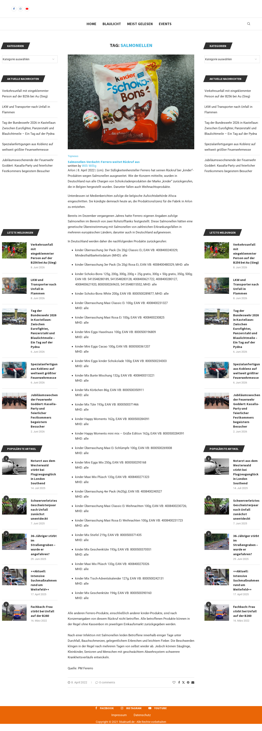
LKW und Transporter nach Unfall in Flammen (246, 346)
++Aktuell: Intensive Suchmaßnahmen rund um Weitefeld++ (246, 642)
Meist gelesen (140, 30)
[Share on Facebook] (179, 689)
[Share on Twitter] (183, 689)
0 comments (105, 689)
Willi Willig (89, 173)
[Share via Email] (192, 689)
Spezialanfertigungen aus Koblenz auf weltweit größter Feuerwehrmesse (246, 431)
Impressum (119, 722)
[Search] (249, 30)
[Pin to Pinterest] (188, 689)
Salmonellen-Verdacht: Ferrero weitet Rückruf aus (104, 169)
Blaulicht (112, 30)
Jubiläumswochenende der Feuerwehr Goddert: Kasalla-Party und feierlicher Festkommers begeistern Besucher (230, 172)
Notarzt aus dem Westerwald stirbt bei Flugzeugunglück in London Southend (246, 533)
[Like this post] (174, 689)
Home (91, 30)
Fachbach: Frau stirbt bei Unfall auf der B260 (245, 673)
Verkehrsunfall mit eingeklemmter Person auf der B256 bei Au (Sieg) (246, 313)
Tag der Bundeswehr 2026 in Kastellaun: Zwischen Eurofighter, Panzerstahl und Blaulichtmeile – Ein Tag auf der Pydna (231, 135)
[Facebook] (14, 12)
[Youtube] (27, 12)
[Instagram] (20, 12)
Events (165, 30)
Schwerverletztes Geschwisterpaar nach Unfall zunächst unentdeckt (246, 571)
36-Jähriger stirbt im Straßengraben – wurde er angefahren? (246, 607)
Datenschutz (142, 722)
